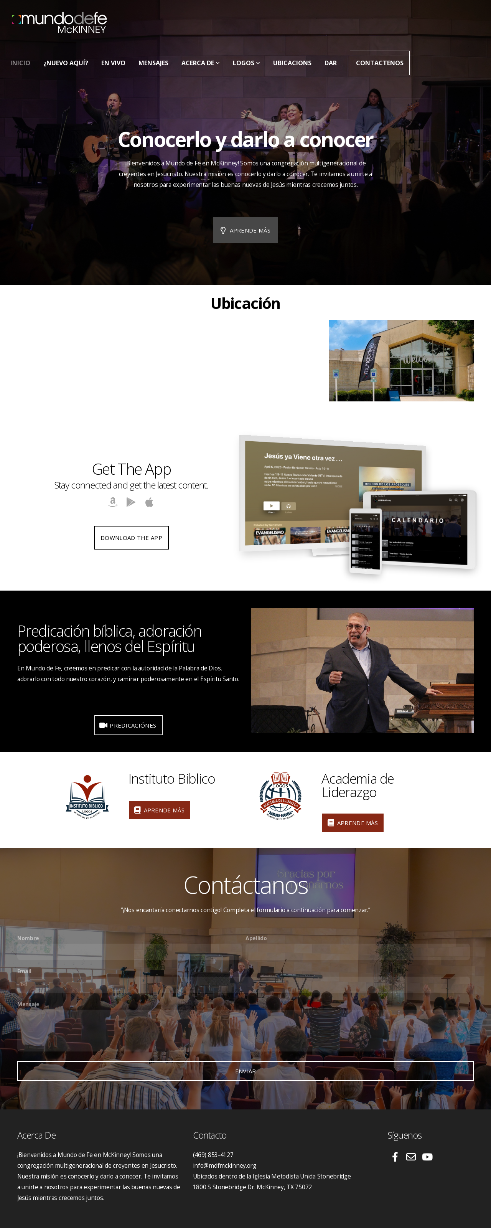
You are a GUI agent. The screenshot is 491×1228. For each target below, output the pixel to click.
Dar (331, 63)
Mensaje (28, 1004)
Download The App (131, 537)
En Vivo (113, 63)
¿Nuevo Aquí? (65, 63)
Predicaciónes (127, 725)
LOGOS (246, 63)
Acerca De (200, 63)
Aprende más (244, 230)
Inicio (20, 63)
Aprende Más (159, 810)
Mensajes (153, 63)
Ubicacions (292, 63)
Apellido (256, 938)
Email (24, 971)
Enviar (245, 1071)
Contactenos (380, 63)
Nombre (28, 938)
